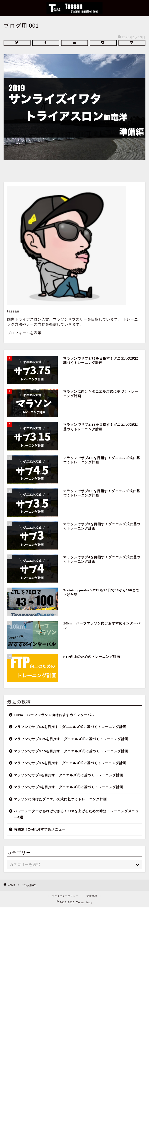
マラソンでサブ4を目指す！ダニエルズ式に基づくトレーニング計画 (68, 775)
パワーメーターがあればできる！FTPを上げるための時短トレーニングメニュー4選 (76, 814)
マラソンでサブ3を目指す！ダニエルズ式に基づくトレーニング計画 (68, 787)
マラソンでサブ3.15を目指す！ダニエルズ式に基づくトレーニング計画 (71, 751)
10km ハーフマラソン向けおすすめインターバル (54, 715)
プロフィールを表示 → (26, 333)
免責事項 (92, 896)
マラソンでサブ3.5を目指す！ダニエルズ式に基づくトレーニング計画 (70, 763)
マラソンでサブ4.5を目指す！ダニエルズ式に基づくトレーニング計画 (70, 727)
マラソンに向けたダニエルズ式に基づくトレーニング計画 (60, 799)
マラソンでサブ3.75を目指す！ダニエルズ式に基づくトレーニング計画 (71, 739)
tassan (13, 311)
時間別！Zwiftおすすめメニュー (40, 829)
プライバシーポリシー (65, 896)
